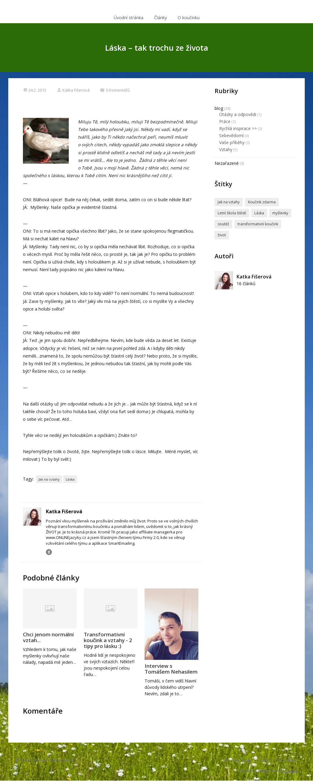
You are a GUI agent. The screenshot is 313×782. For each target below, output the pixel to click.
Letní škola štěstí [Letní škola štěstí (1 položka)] (232, 213)
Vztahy (225, 149)
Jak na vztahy (49, 479)
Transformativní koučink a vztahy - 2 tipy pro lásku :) (108, 640)
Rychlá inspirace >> (238, 128)
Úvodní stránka (128, 17)
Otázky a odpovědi (237, 114)
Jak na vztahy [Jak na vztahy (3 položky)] (229, 202)
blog (219, 108)
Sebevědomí (231, 135)
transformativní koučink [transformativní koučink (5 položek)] (258, 224)
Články (160, 17)
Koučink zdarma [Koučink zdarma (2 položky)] (262, 202)
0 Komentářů (115, 90)
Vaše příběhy (232, 142)
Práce (224, 121)
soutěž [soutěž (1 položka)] (223, 224)
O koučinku (189, 17)
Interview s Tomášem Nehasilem (171, 668)
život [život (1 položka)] (222, 235)
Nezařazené (227, 163)
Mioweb (290, 770)
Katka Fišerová (73, 90)
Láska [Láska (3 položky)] (259, 213)
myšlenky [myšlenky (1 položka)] (280, 213)
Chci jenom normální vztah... (48, 637)
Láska (70, 479)
